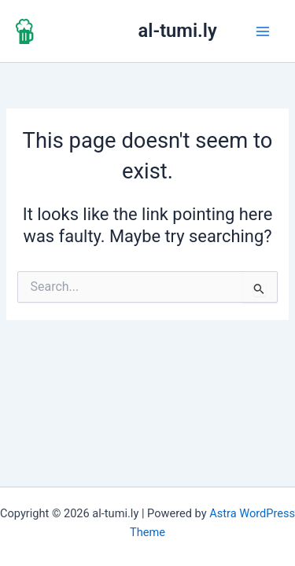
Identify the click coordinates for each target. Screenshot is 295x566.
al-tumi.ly (177, 31)
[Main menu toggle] (262, 31)
